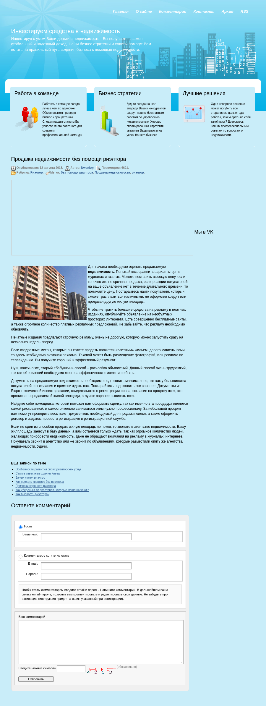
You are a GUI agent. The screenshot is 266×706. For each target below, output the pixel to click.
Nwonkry (87, 167)
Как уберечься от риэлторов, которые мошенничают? (52, 490)
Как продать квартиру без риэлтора (40, 481)
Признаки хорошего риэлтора (36, 486)
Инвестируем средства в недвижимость (65, 31)
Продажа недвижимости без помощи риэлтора (68, 159)
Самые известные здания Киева (38, 473)
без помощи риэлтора (77, 172)
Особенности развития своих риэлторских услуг (49, 469)
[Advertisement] (56, 218)
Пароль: (32, 574)
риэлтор (138, 172)
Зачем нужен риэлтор (30, 477)
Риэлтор (36, 172)
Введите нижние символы (37, 677)
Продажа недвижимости (112, 172)
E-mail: (33, 563)
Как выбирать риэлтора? (32, 494)
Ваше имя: (30, 534)
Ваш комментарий (32, 616)
